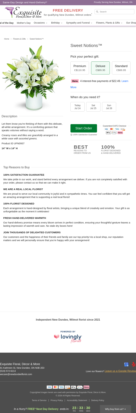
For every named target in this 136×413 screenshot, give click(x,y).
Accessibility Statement (77, 400)
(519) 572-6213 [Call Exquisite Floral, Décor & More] (8, 371)
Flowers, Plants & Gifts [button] (109, 22)
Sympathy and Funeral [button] (79, 22)
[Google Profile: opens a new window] (126, 364)
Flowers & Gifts (19, 39)
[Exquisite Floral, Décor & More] (23, 12)
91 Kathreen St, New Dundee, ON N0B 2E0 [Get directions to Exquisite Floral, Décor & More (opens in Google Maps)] (22, 368)
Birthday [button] (57, 22)
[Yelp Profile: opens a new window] (133, 364)
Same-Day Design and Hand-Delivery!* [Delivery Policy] (25, 2)
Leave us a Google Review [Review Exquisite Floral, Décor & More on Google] (120, 371)
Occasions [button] (41, 22)
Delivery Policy (97, 400)
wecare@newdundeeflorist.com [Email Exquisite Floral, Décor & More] (16, 374)
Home (6, 39)
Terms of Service (39, 400)
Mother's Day (24, 23)
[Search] (114, 11)
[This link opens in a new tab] (68, 337)
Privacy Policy (57, 400)
